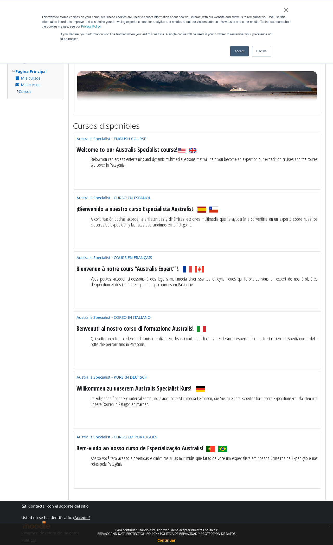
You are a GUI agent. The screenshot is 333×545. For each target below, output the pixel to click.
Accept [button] (239, 51)
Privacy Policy (90, 26)
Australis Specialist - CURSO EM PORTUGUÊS (116, 436)
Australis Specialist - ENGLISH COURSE (111, 138)
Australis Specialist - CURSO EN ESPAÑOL (113, 197)
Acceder (81, 517)
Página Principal (31, 71)
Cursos (25, 91)
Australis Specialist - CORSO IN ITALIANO (113, 317)
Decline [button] (261, 51)
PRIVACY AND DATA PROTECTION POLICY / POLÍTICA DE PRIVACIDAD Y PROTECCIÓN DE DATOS (166, 533)
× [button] (286, 10)
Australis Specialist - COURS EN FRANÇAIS (114, 257)
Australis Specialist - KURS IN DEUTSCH (112, 377)
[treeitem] (36, 81)
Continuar (166, 540)
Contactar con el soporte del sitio (55, 506)
